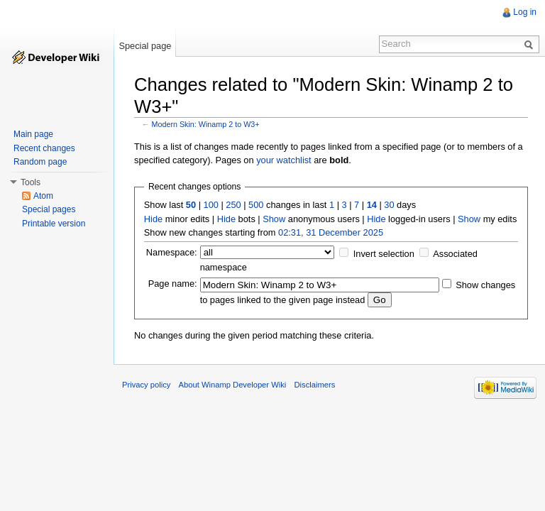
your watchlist (284, 160)
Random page (40, 162)
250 (233, 204)
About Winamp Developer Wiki (233, 384)
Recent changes (44, 148)
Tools (30, 182)
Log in (524, 12)
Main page (33, 134)
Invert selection (383, 253)
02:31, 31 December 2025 (330, 232)
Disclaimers (314, 384)
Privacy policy (146, 384)
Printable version (53, 224)
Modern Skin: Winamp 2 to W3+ (206, 124)
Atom (43, 196)
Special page (145, 45)
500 (255, 204)
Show (274, 219)
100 (211, 204)
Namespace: (171, 252)
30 (389, 204)
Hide (153, 219)
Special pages (48, 209)
